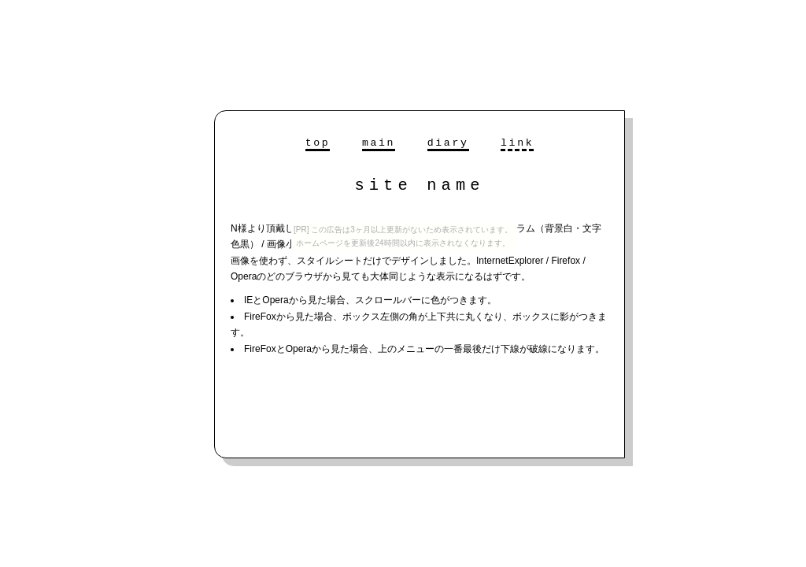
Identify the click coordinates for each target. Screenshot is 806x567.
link (517, 143)
